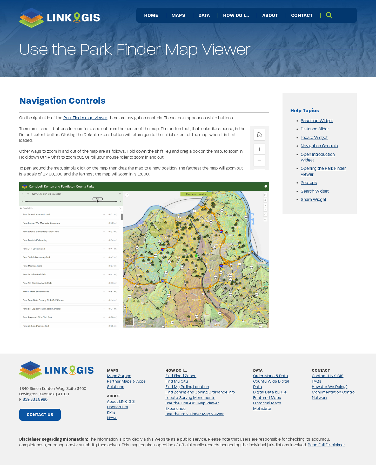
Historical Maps (267, 403)
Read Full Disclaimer (326, 445)
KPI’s (111, 412)
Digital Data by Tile (270, 392)
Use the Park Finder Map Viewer (194, 414)
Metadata (262, 408)
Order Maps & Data (270, 376)
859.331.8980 (35, 399)
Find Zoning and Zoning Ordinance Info (200, 392)
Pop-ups (309, 182)
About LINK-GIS (121, 401)
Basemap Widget (317, 120)
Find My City (176, 381)
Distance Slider (315, 129)
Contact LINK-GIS (328, 376)
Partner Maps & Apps (126, 381)
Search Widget (315, 191)
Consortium (117, 407)
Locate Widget (314, 137)
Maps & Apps (119, 376)
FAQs (316, 381)
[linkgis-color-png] (56, 363)
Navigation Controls (319, 146)
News (112, 417)
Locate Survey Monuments (190, 397)
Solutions (115, 386)
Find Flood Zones (180, 376)
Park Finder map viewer (85, 118)
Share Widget (313, 199)
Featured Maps (267, 397)
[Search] (329, 15)
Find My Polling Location (187, 386)
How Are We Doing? (329, 386)
